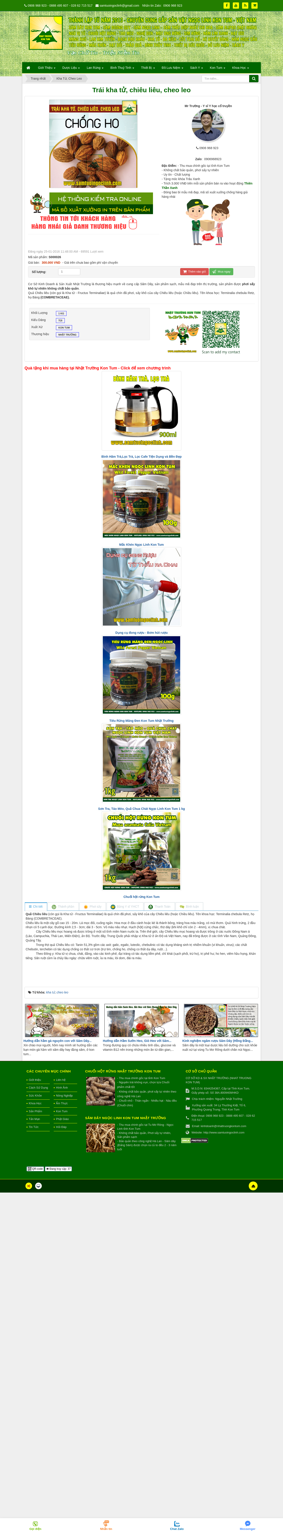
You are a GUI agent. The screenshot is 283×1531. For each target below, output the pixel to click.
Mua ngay (221, 271)
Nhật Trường (67, 335)
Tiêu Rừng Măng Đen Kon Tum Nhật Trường (141, 720)
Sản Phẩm (35, 1450)
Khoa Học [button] (240, 69)
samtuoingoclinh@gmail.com (119, 5)
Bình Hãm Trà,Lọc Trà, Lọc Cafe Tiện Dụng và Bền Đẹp (141, 456)
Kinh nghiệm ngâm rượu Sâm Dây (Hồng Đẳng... (217, 1379)
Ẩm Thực (62, 1442)
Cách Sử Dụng (38, 1426)
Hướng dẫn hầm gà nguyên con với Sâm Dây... (57, 1379)
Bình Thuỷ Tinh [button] (122, 69)
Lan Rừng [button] (95, 69)
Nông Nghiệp (64, 1434)
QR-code (35, 1507)
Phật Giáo (62, 1457)
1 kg (61, 314)
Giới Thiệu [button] (46, 69)
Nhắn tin (106, 1529)
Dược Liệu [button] (71, 69)
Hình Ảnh (62, 1426)
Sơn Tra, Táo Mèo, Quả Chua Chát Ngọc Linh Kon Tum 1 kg (141, 809)
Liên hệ (60, 1418)
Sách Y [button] (196, 69)
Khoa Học (35, 1442)
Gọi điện (35, 1529)
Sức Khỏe (35, 1434)
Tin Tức (33, 1465)
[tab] (35, 907)
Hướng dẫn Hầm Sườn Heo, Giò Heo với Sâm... (137, 1379)
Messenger (248, 1529)
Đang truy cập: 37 (58, 1507)
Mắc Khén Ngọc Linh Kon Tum (141, 544)
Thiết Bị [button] (148, 69)
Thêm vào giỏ (194, 271)
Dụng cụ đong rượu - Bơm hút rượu (141, 632)
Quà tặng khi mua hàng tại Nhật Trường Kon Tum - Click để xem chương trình (98, 368)
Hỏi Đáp (61, 1465)
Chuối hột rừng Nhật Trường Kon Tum (123, 1410)
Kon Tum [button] (217, 69)
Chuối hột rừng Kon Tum (141, 897)
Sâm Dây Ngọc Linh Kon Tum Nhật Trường (125, 1456)
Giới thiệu (35, 1418)
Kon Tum (64, 328)
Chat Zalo (177, 1529)
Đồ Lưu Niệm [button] (172, 69)
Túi (60, 321)
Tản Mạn (34, 1457)
